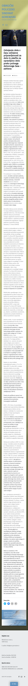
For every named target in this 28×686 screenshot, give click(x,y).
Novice (15, 75)
